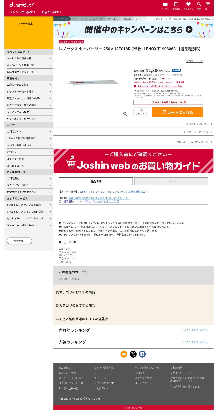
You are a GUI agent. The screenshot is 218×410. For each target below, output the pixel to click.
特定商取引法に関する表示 (21, 192)
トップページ (61, 18)
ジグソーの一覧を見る (196, 131)
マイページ (100, 378)
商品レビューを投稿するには (192, 142)
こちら (96, 398)
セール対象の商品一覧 (19, 58)
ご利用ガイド (14, 131)
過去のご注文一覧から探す (21, 105)
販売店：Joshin (194, 61)
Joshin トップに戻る (197, 124)
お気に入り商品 (67, 372)
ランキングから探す (18, 112)
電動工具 (127, 18)
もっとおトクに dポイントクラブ (25, 218)
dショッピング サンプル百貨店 (24, 204)
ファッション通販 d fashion (22, 225)
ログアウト (19, 241)
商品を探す (65, 367)
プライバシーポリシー (19, 185)
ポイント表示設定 (104, 383)
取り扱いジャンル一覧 (71, 383)
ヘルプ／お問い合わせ (19, 145)
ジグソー (140, 18)
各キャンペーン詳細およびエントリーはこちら (160, 86)
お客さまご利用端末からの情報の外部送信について (187, 379)
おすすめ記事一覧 (104, 367)
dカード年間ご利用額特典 (21, 138)
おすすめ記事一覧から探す (21, 119)
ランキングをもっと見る (194, 330)
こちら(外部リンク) (106, 201)
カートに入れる (177, 112)
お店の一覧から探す (18, 84)
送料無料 (63, 278)
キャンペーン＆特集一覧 (20, 65)
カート (97, 372)
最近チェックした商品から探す (24, 98)
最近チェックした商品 (71, 378)
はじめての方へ (15, 165)
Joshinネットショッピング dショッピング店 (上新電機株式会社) (113, 191)
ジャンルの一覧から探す (20, 91)
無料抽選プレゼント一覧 (20, 72)
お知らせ (12, 152)
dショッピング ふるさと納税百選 (25, 211)
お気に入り (141, 114)
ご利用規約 (13, 178)
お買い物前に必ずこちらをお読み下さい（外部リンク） (99, 198)
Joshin (75, 278)
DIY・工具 (113, 18)
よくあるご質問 (15, 159)
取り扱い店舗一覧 (68, 388)
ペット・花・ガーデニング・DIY (88, 18)
